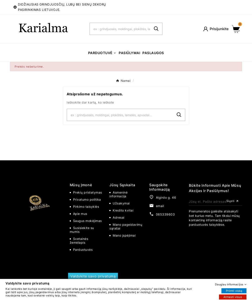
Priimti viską (234, 290)
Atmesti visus (232, 296)
